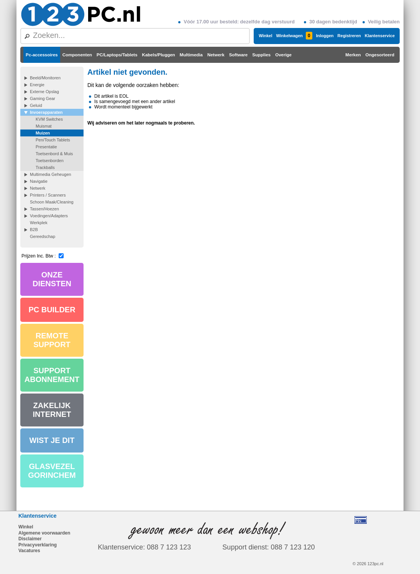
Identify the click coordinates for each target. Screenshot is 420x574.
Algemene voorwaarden (44, 533)
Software (238, 54)
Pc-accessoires (42, 54)
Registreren (349, 35)
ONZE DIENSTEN (52, 279)
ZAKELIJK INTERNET (52, 409)
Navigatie (39, 181)
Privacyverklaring (37, 545)
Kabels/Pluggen (158, 54)
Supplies (261, 54)
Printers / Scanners (48, 195)
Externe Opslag (44, 91)
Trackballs (45, 167)
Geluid (36, 105)
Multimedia (191, 54)
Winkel (265, 35)
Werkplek (39, 222)
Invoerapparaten (46, 112)
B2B (34, 229)
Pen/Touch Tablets (53, 140)
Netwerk (216, 54)
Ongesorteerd (380, 54)
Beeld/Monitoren (45, 77)
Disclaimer (30, 538)
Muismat (44, 126)
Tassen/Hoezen (44, 209)
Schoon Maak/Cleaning (52, 202)
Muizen (43, 133)
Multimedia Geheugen (50, 174)
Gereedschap (42, 236)
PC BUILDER (51, 309)
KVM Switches (49, 119)
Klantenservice (380, 35)
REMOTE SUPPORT (52, 340)
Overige (283, 54)
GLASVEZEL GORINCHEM (51, 470)
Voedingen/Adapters (49, 215)
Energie (37, 84)
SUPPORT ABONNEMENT (52, 375)
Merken (353, 54)
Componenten (77, 54)
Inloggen (325, 35)
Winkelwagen (294, 35)
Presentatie (46, 146)
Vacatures (29, 550)
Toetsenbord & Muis (54, 153)
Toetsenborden (50, 160)
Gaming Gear (42, 98)
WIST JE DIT (52, 440)
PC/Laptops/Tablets (117, 54)
